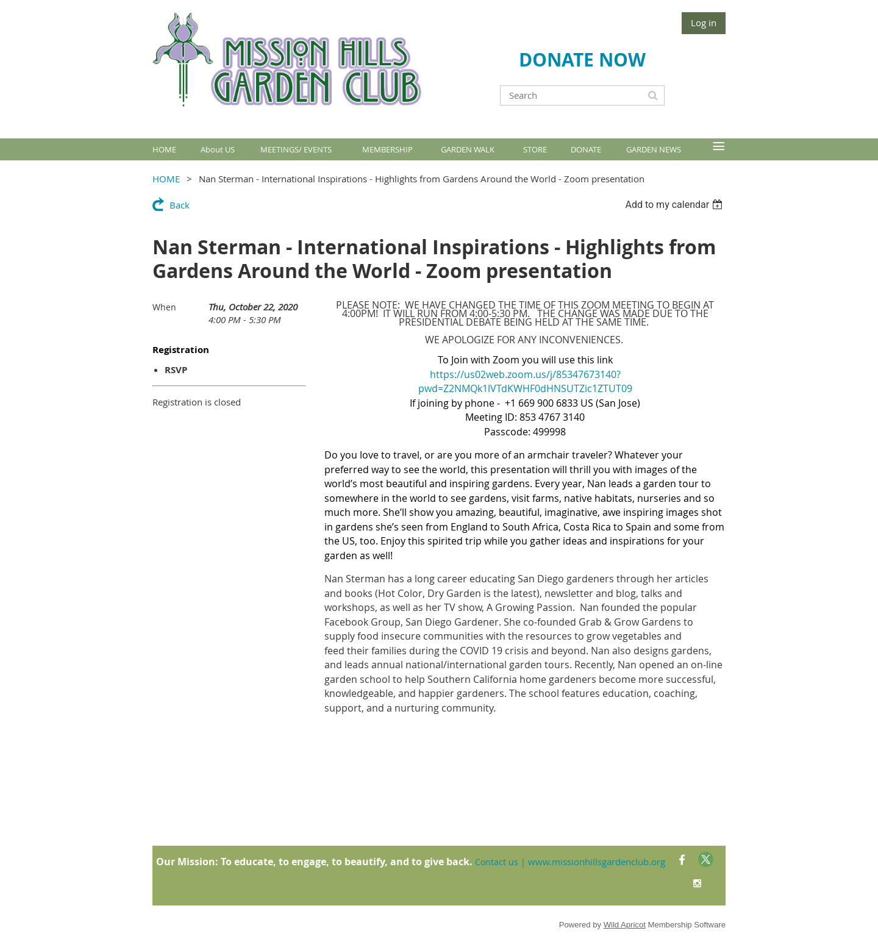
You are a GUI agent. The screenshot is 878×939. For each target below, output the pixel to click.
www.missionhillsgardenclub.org (596, 861)
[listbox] (675, 204)
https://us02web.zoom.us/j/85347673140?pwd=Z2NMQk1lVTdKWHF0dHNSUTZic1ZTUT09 (525, 382)
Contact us (496, 862)
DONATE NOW (582, 59)
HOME (166, 179)
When (164, 307)
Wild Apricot (625, 924)
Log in (703, 22)
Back (180, 205)
